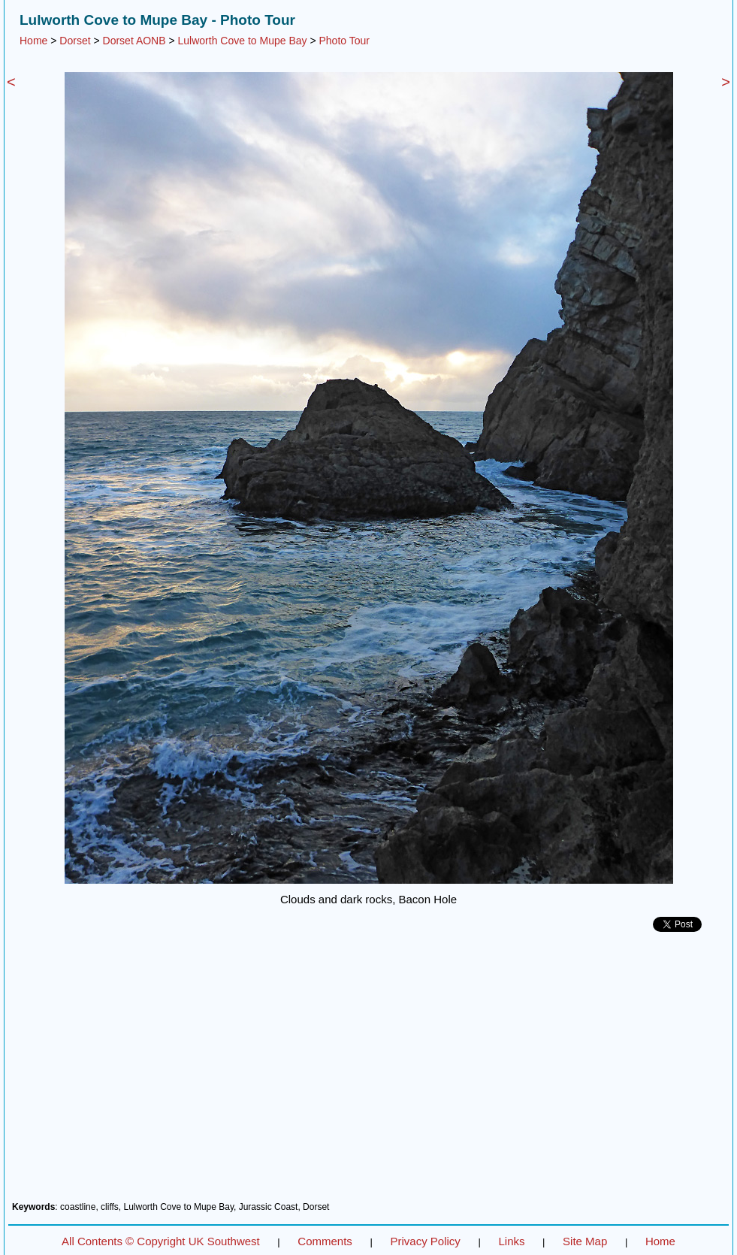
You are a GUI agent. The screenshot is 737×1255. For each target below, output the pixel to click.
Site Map (585, 1241)
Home (33, 41)
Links (511, 1241)
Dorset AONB (134, 41)
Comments (325, 1241)
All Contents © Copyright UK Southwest (161, 1241)
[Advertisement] (368, 1072)
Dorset (74, 41)
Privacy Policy (425, 1241)
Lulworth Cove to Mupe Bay (242, 41)
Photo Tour (344, 41)
